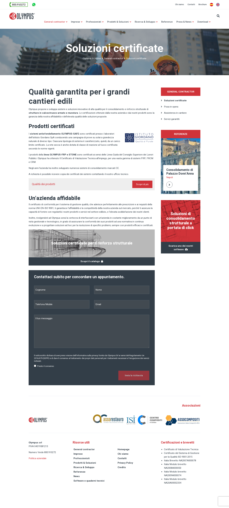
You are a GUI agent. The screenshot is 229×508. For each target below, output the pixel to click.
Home (98, 58)
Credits (122, 467)
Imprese (75, 22)
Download (202, 22)
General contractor (54, 22)
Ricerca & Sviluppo (145, 22)
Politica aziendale (37, 458)
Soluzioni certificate (175, 100)
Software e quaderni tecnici (88, 481)
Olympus (87, 58)
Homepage (124, 449)
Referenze (167, 22)
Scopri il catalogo (91, 261)
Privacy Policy (125, 463)
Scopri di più (142, 184)
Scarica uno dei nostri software (181, 247)
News (76, 476)
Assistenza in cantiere (175, 113)
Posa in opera (171, 107)
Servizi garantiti (171, 119)
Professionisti (93, 22)
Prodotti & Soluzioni (118, 22)
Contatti (191, 4)
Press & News (183, 22)
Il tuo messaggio (91, 331)
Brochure (203, 4)
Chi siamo (179, 4)
